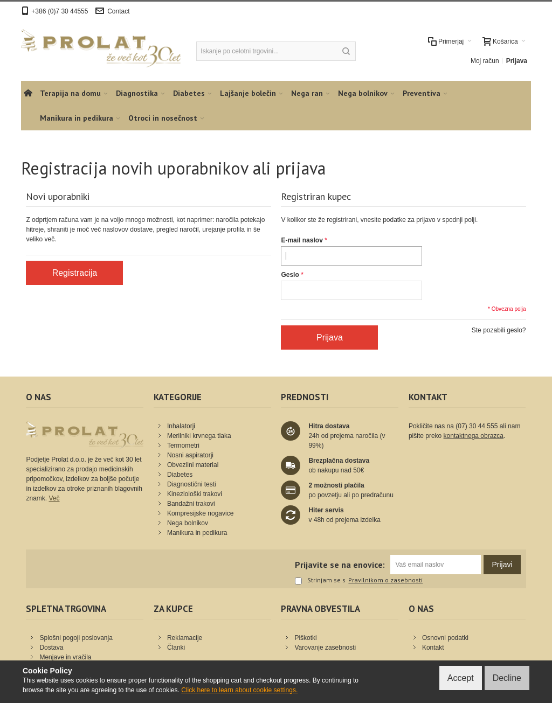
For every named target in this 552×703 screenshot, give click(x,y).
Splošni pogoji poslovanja (75, 638)
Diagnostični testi (191, 484)
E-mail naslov (301, 240)
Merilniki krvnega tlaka (199, 436)
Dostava (51, 647)
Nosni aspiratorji (190, 455)
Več (54, 498)
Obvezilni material (192, 465)
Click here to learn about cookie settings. (239, 690)
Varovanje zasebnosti (325, 647)
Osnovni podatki (445, 638)
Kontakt (433, 647)
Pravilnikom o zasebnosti (385, 580)
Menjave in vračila (65, 657)
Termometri (183, 445)
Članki (176, 647)
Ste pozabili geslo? (499, 330)
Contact (118, 11)
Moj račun (485, 61)
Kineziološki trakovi (194, 494)
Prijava (516, 61)
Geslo (290, 275)
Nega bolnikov (187, 523)
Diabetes (179, 474)
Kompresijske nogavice (200, 513)
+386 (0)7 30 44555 (59, 11)
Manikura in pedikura (197, 533)
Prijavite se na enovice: (340, 564)
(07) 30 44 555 (477, 426)
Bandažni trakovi (191, 503)
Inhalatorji (181, 426)
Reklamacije (184, 638)
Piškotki (305, 638)
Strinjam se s (320, 580)
